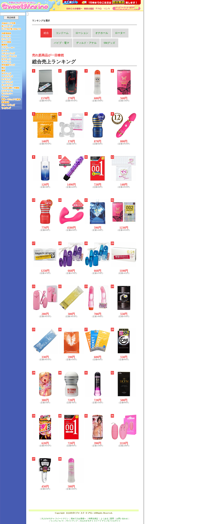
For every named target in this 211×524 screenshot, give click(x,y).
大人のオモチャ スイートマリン (55, 518)
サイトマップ (72, 521)
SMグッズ (109, 42)
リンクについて (57, 521)
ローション (82, 33)
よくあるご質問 (107, 518)
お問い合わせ (122, 518)
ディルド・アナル (86, 42)
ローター (120, 33)
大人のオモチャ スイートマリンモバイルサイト (100, 521)
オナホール (101, 33)
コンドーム (62, 33)
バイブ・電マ (61, 42)
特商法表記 (93, 518)
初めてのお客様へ (78, 518)
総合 (46, 33)
